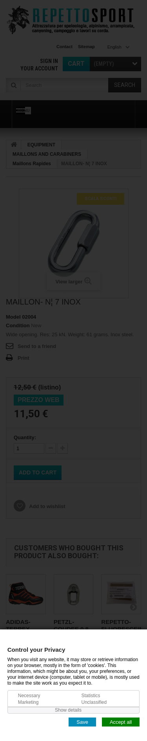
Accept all (121, 722)
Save (82, 722)
